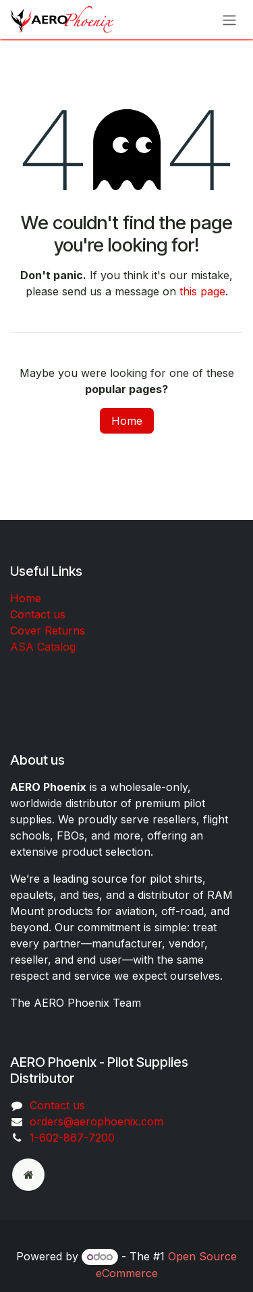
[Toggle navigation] (229, 19)
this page (202, 291)
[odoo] (28, 1174)
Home (126, 421)
